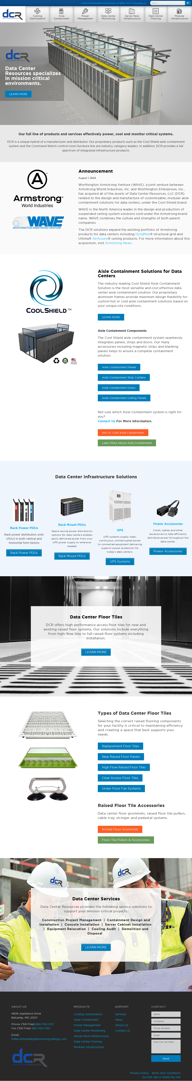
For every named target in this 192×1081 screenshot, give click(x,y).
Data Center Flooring (88, 1041)
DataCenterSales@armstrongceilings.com (101, 3)
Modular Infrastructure (89, 1047)
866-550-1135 (41, 1028)
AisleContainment (61, 17)
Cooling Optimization (88, 1014)
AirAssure (100, 238)
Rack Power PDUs (24, 528)
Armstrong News (118, 243)
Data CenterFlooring (156, 17)
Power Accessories (168, 523)
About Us (121, 1025)
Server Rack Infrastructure (91, 1036)
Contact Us (106, 421)
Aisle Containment (86, 1019)
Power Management (87, 1025)
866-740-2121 (45, 1024)
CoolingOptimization (37, 17)
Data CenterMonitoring (108, 17)
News (119, 1019)
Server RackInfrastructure (132, 17)
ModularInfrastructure (179, 17)
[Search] (188, 3)
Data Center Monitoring (89, 1030)
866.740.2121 (128, 3)
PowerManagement (85, 17)
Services (120, 1014)
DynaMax (142, 234)
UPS (120, 530)
